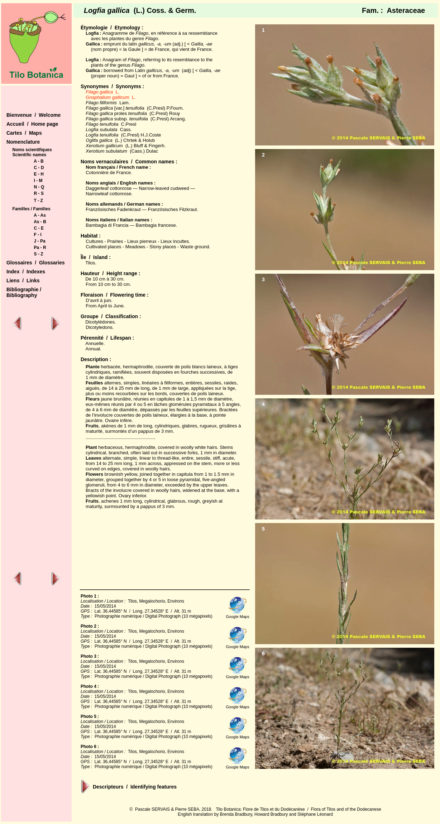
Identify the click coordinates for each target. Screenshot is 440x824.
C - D (39, 167)
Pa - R (40, 247)
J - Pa (40, 241)
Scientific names (30, 154)
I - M (38, 180)
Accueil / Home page (32, 124)
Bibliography (21, 295)
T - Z (38, 200)
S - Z (38, 254)
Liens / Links (23, 280)
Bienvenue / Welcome (33, 115)
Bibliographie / (23, 289)
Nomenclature (23, 142)
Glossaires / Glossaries (35, 262)
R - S (39, 193)
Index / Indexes (25, 271)
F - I (38, 234)
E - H (39, 174)
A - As (40, 215)
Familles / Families (32, 208)
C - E (39, 228)
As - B (40, 221)
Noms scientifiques (32, 149)
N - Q (39, 187)
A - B (39, 161)
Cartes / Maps (24, 133)
